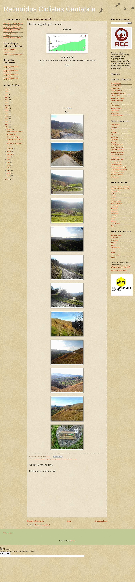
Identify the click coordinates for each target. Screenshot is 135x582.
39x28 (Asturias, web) (117, 144)
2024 (7, 94)
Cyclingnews (114, 211)
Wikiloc (70, 108)
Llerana (53, 459)
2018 (7, 110)
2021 (7, 102)
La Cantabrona (115, 88)
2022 (7, 99)
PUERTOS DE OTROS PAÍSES (12, 38)
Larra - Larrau (115, 110)
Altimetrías (38, 459)
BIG (112, 134)
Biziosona (114, 226)
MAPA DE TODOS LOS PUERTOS (13, 23)
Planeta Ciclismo (115, 191)
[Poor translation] (7, 553)
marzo (9, 170)
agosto (9, 157)
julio (8, 159)
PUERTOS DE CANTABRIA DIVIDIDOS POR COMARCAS (12, 26)
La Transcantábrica (116, 90)
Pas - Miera (64, 459)
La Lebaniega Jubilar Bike (118, 93)
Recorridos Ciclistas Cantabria (49, 9)
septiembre (10, 154)
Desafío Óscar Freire (117, 100)
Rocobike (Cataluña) (116, 174)
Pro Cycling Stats (116, 201)
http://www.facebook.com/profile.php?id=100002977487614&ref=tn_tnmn (121, 266)
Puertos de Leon (115, 157)
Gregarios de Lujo (116, 162)
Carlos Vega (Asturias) (117, 172)
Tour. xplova (114, 240)
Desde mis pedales (116, 164)
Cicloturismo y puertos (117, 152)
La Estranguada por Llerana (14, 131)
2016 (7, 116)
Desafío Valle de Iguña (117, 98)
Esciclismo (114, 216)
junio (8, 162)
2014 (7, 121)
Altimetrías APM (115, 124)
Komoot (113, 257)
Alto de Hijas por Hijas (13, 137)
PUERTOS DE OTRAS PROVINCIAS (9, 34)
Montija (58, 459)
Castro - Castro (115, 95)
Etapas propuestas (8, 52)
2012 (7, 127)
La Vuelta (113, 196)
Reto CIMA (114, 127)
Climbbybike (114, 137)
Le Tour (113, 193)
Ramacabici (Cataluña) (117, 159)
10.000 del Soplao (116, 85)
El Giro (113, 198)
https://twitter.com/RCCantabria (119, 270)
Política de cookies (8, 533)
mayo (8, 165)
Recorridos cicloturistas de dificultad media (10, 79)
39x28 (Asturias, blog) (117, 147)
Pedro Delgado (115, 105)
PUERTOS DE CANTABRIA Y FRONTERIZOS (11, 30)
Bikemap (113, 242)
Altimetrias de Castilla (117, 154)
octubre (9, 151)
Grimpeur (113, 142)
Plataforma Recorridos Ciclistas (120, 188)
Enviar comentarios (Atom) (42, 525)
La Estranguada (45, 459)
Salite (112, 129)
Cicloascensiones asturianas (119, 169)
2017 (7, 113)
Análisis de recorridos (9, 49)
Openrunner (114, 237)
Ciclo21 (113, 218)
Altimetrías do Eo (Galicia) (118, 167)
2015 (7, 118)
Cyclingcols (114, 132)
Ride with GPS (115, 255)
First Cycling (114, 206)
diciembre (10, 129)
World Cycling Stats (116, 203)
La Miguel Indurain (116, 108)
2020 (7, 105)
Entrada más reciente (35, 521)
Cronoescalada (115, 247)
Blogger (73, 540)
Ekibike (113, 245)
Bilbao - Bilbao (115, 113)
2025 (7, 91)
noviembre (10, 148)
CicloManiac (114, 139)
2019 (7, 108)
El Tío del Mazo (115, 223)
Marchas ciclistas (116, 83)
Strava (113, 250)
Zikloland (113, 221)
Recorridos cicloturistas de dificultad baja (10, 71)
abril (8, 167)
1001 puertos (114, 177)
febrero (9, 173)
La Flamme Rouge (116, 235)
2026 (7, 89)
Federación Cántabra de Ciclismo (120, 186)
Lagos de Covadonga (117, 115)
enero (8, 176)
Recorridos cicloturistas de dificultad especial (10, 75)
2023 (7, 97)
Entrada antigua (101, 521)
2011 (7, 179)
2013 (7, 124)
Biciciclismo (114, 208)
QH (112, 103)
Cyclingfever (114, 213)
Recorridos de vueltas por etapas (12, 54)
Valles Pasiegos (72, 459)
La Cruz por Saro (11, 134)
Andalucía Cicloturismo (117, 149)
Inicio (69, 521)
